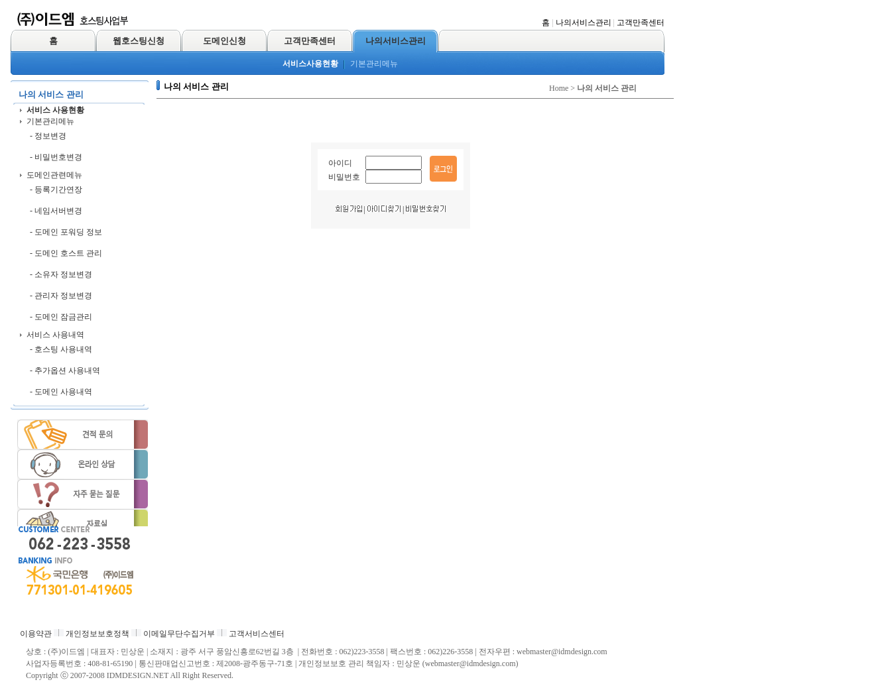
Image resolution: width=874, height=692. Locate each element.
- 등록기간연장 (56, 189)
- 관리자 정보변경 (61, 295)
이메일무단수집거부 (179, 633)
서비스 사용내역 (55, 334)
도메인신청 (224, 41)
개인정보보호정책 (97, 633)
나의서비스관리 (583, 22)
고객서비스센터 (256, 633)
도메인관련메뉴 (54, 175)
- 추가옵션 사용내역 (65, 370)
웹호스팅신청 (138, 41)
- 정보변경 (48, 136)
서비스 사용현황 (55, 110)
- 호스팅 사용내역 (61, 349)
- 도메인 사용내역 (61, 391)
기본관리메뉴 (374, 63)
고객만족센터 (640, 22)
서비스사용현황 (310, 63)
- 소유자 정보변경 (61, 274)
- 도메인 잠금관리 (61, 316)
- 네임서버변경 (56, 210)
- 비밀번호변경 (56, 157)
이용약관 (36, 633)
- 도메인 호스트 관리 (66, 253)
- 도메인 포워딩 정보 (66, 232)
